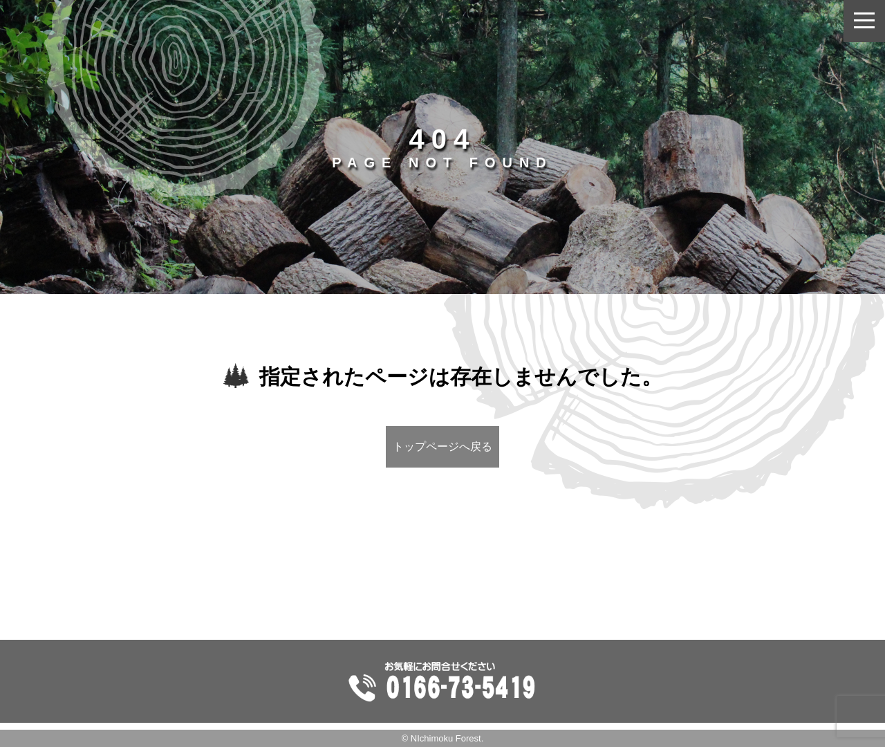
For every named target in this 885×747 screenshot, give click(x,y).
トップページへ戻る (442, 446)
